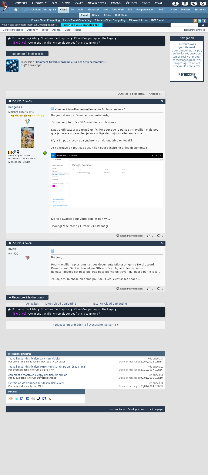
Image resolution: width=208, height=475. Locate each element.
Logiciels (31, 38)
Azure (107, 15)
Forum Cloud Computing (45, 20)
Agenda (56, 30)
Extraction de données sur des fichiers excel (36, 383)
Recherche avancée (194, 30)
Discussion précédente (70, 325)
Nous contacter (117, 409)
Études (131, 3)
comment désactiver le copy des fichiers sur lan (37, 375)
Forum (16, 38)
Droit (145, 3)
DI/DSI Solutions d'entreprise (39, 9)
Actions (31, 30)
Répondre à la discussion (27, 54)
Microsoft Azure (138, 20)
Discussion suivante (102, 325)
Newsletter (96, 3)
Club (158, 3)
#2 (162, 242)
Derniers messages (13, 30)
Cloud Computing (85, 38)
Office (173, 9)
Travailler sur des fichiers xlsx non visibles (34, 359)
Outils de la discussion (131, 94)
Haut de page (155, 409)
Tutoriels (39, 3)
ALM (80, 9)
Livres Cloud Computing (77, 20)
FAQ (54, 3)
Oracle (96, 15)
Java (105, 9)
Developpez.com (136, 409)
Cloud (63, 9)
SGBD (161, 9)
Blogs (65, 3)
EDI (130, 9)
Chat (79, 3)
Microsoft (93, 9)
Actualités (32, 304)
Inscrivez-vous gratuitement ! (81, 25)
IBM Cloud (121, 15)
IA (72, 9)
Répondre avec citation (130, 235)
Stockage (107, 38)
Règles (77, 30)
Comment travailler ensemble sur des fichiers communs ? (71, 62)
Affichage (154, 94)
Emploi (115, 3)
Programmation (145, 9)
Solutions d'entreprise (55, 38)
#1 (162, 100)
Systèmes (200, 9)
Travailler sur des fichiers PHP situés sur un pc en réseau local (46, 367)
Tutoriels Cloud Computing (109, 20)
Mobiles (185, 9)
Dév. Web (118, 9)
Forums (21, 3)
